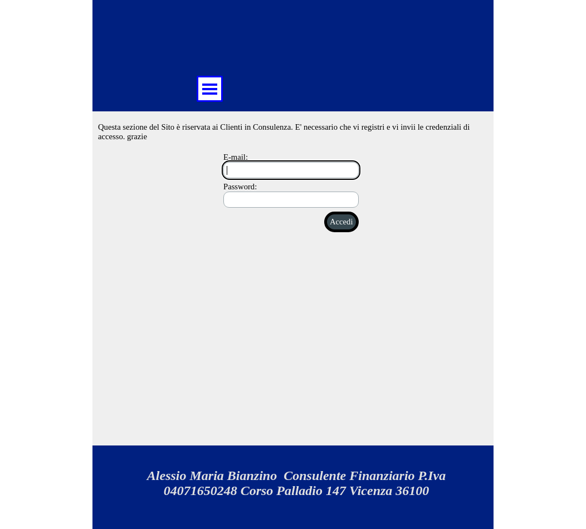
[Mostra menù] (210, 89)
